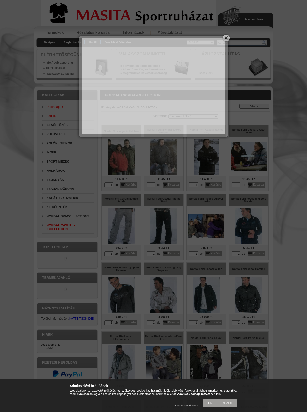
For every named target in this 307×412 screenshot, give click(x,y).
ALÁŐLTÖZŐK (57, 125)
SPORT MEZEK (58, 161)
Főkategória (108, 107)
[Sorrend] (193, 116)
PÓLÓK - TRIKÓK (59, 143)
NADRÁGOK (56, 170)
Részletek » (206, 73)
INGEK (51, 152)
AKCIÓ (49, 347)
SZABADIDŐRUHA (60, 189)
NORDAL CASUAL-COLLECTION (61, 227)
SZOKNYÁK (55, 180)
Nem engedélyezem (187, 405)
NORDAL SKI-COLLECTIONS (68, 216)
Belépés (49, 42)
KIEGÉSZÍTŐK (57, 207)
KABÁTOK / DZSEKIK (62, 198)
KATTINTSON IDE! (81, 318)
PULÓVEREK (56, 134)
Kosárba (131, 184)
